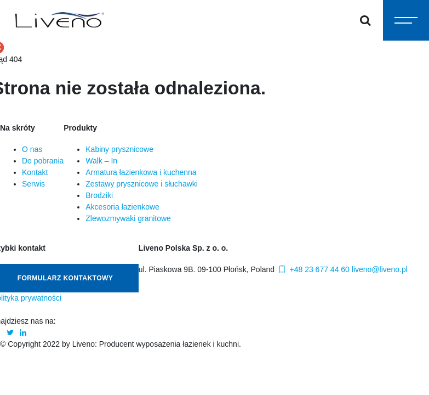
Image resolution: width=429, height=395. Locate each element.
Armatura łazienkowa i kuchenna (140, 172)
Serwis (33, 183)
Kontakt (35, 172)
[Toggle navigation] (406, 20)
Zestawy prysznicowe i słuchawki (141, 183)
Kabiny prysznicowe (119, 149)
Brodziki (99, 195)
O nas (32, 149)
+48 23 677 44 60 (313, 269)
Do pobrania (43, 160)
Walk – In (101, 160)
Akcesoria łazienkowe (122, 206)
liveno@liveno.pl (380, 269)
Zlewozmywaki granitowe (128, 218)
